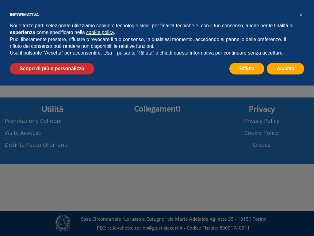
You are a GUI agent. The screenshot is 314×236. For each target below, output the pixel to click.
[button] (301, 15)
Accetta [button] (285, 68)
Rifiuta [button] (247, 68)
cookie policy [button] (100, 32)
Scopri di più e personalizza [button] (52, 68)
